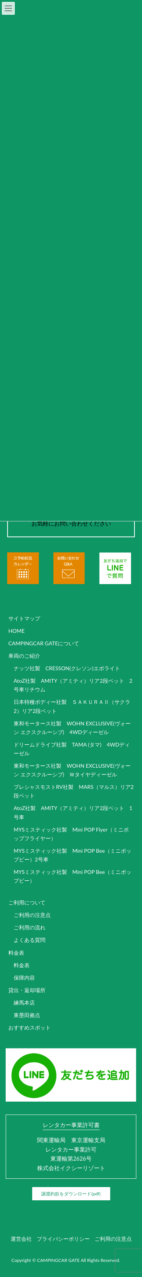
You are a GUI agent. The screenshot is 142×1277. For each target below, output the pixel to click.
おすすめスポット (29, 1027)
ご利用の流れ (29, 927)
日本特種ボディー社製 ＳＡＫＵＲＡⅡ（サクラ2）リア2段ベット (72, 706)
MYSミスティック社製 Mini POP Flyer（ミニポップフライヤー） (71, 833)
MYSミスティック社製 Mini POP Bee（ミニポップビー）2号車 (72, 855)
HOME (16, 631)
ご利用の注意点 (32, 915)
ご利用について (26, 902)
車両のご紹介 (24, 655)
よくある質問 (29, 940)
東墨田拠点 (27, 1015)
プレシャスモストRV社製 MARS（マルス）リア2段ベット (74, 791)
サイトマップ (24, 618)
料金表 (16, 952)
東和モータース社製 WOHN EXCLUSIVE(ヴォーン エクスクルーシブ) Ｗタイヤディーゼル (72, 770)
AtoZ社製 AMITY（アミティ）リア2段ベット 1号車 (73, 812)
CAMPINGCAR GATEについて (43, 643)
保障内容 (24, 977)
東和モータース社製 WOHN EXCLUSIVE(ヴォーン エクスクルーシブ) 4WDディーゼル (72, 727)
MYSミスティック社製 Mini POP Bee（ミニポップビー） (72, 876)
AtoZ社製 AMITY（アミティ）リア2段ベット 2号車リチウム (73, 685)
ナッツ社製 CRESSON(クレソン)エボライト (67, 668)
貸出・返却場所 (26, 990)
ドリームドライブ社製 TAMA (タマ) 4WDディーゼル (72, 748)
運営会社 (21, 1238)
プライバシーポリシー (63, 1238)
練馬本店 (24, 1002)
